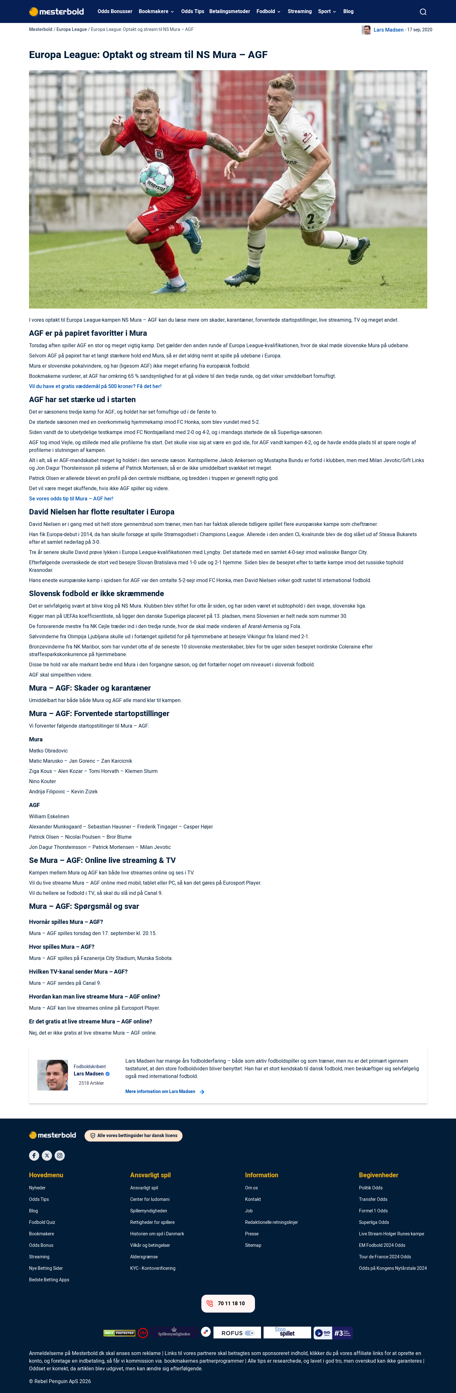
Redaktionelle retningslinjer (271, 1222)
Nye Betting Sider (46, 1268)
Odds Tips (192, 11)
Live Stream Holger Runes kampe (391, 1234)
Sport (324, 11)
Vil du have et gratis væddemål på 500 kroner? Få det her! (95, 386)
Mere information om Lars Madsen (164, 1092)
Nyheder (37, 1188)
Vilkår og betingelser (150, 1245)
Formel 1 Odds (373, 1211)
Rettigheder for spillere (152, 1222)
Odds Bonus (41, 1245)
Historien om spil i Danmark (157, 1234)
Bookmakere (153, 11)
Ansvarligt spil (150, 1175)
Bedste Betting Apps (49, 1280)
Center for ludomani (149, 1199)
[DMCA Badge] (119, 1333)
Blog (348, 11)
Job (249, 1211)
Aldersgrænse (144, 1257)
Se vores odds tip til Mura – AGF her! (71, 499)
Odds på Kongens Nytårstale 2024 (393, 1268)
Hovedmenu (46, 1175)
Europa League (71, 29)
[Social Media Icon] (34, 1155)
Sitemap (253, 1245)
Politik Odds (371, 1188)
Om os (251, 1188)
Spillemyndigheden (148, 1211)
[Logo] (57, 1136)
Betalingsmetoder (229, 11)
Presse (251, 1234)
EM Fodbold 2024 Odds (382, 1245)
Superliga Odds (374, 1222)
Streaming (300, 11)
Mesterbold (40, 29)
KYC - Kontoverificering (153, 1268)
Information (261, 1175)
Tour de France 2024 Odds (385, 1257)
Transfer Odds (373, 1199)
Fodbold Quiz (42, 1222)
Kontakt (253, 1199)
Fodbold (266, 11)
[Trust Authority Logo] (174, 1333)
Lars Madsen (389, 30)
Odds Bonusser (115, 11)
